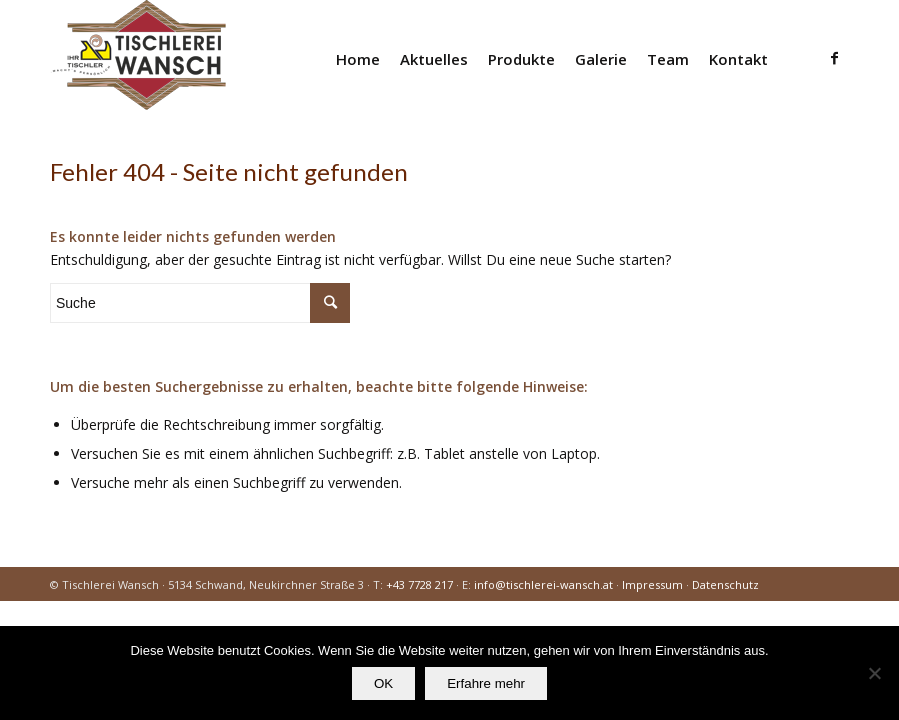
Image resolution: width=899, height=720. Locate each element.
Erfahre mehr (486, 683)
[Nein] (874, 673)
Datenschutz (725, 584)
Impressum (652, 584)
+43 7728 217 (419, 584)
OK (383, 683)
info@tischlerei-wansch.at (543, 584)
